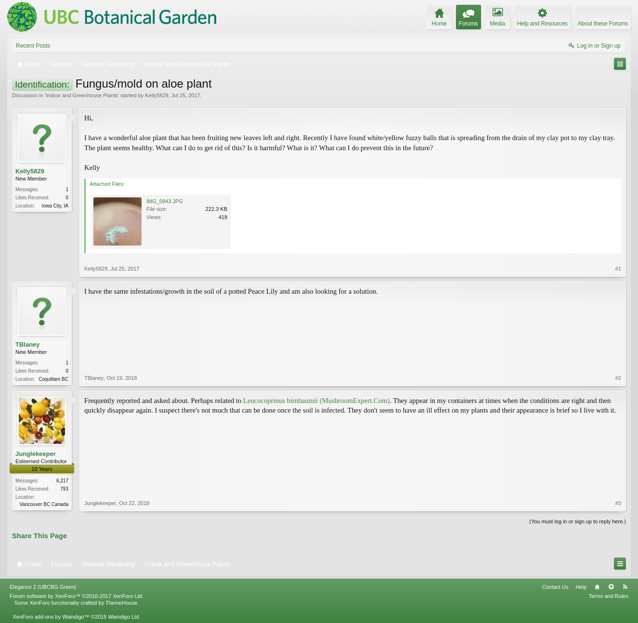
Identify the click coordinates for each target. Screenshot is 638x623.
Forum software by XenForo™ (76, 596)
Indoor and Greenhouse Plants (82, 95)
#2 (618, 378)
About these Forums (603, 23)
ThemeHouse (121, 603)
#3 (618, 503)
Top (611, 587)
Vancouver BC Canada (43, 504)
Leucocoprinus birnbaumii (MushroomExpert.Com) (316, 400)
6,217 (62, 480)
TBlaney (27, 344)
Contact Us (555, 587)
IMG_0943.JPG (164, 201)
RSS (625, 587)
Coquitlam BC (53, 379)
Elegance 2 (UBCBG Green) (43, 587)
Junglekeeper (35, 453)
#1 (618, 269)
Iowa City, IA (55, 205)
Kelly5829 (156, 95)
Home (597, 587)
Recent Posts (33, 45)
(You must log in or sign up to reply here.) (577, 521)
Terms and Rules (608, 596)
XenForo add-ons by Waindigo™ (51, 617)
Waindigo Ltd (123, 617)
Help (580, 587)
